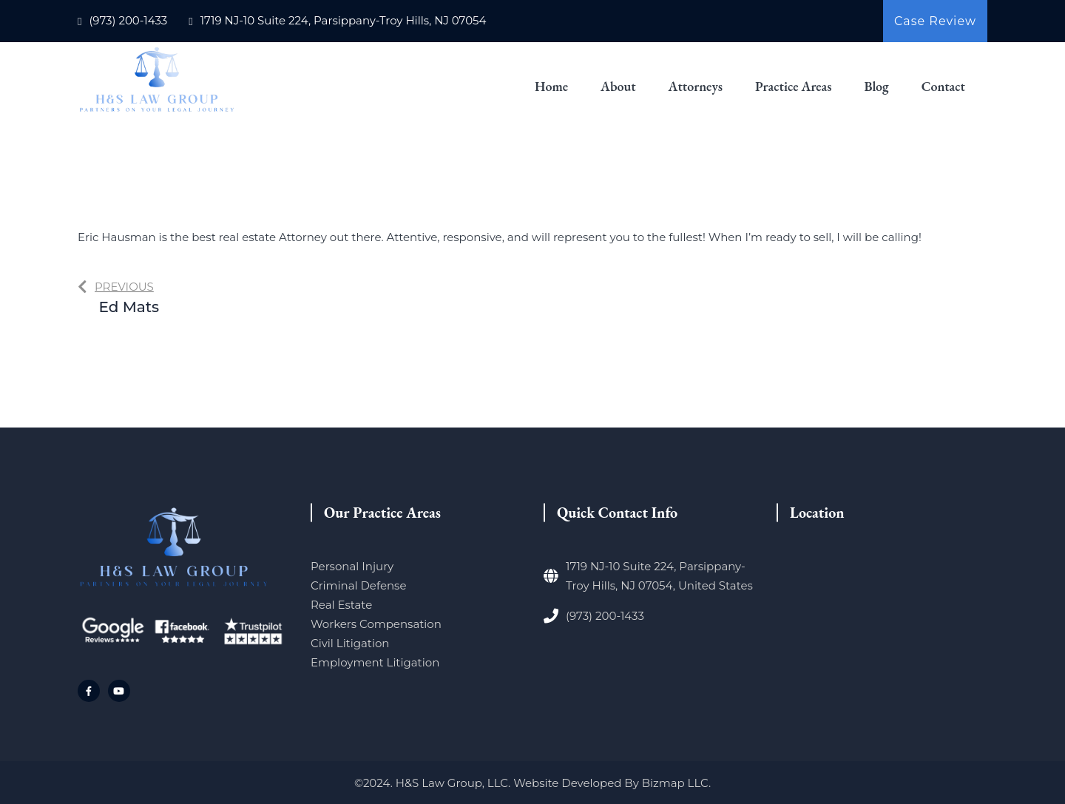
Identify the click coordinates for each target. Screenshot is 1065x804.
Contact (943, 86)
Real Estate (341, 605)
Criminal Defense (358, 585)
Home (551, 86)
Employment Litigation (375, 662)
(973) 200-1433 (128, 20)
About (618, 86)
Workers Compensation (376, 624)
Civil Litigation (350, 643)
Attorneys (696, 86)
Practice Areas (793, 86)
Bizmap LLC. (676, 783)
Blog (876, 86)
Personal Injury (352, 566)
